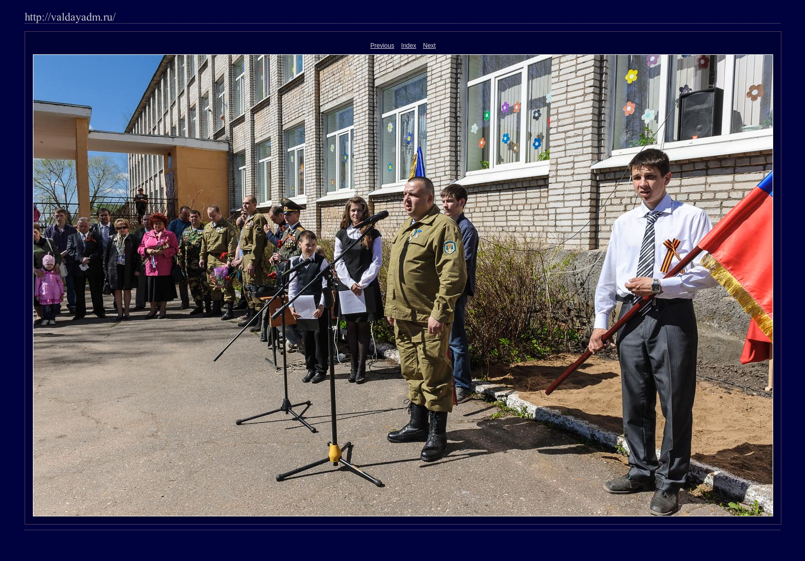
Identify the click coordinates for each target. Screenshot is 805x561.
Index (408, 45)
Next (429, 45)
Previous (382, 45)
